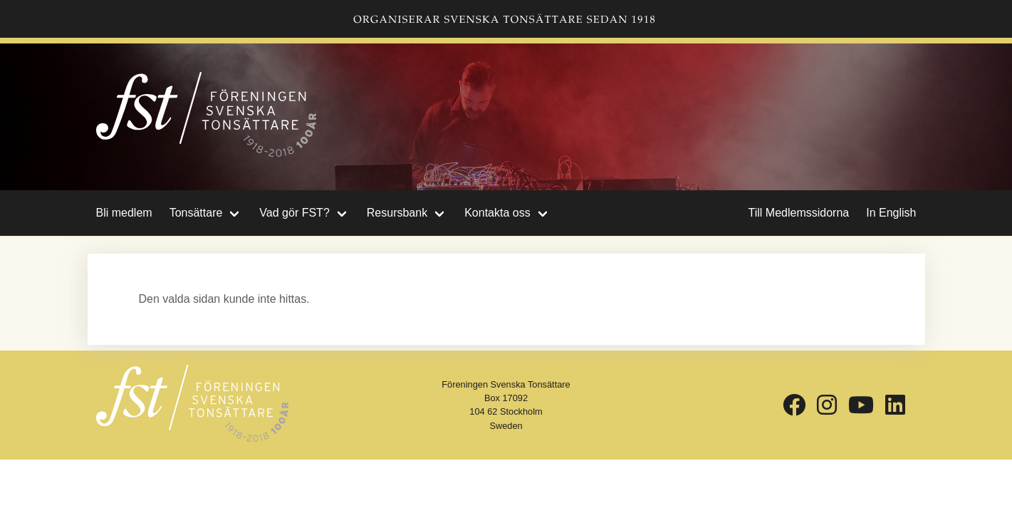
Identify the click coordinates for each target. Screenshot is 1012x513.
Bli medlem (124, 213)
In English (891, 213)
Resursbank (397, 213)
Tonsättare (196, 213)
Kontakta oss (497, 213)
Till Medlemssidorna (799, 213)
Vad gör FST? (294, 213)
